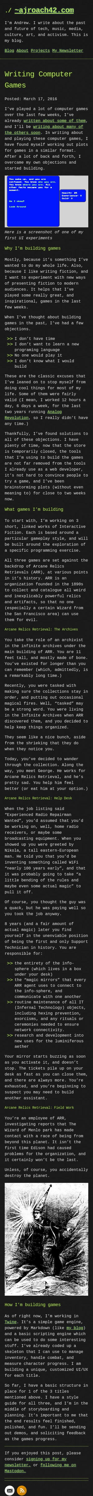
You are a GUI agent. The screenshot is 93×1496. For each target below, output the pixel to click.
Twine (11, 1321)
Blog (9, 51)
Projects (40, 51)
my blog (74, 1327)
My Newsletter (67, 51)
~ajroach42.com (44, 10)
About (23, 51)
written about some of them (55, 121)
